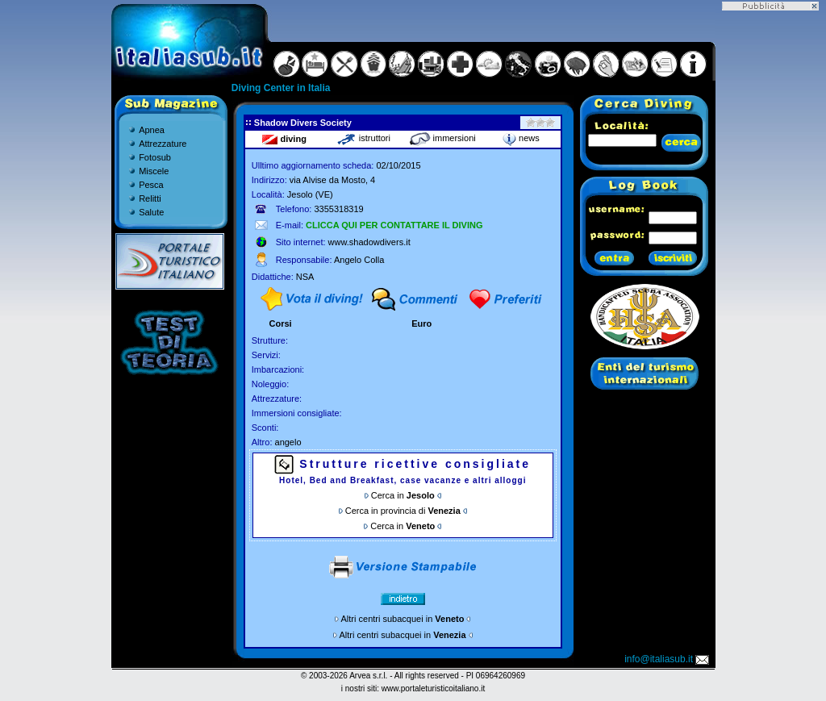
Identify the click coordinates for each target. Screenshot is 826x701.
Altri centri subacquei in (403, 619)
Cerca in (403, 495)
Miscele (154, 171)
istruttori (363, 138)
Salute (151, 212)
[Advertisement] (770, 252)
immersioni (442, 138)
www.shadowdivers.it (369, 242)
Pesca (151, 185)
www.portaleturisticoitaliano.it (433, 688)
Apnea (152, 130)
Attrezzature (162, 143)
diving (284, 139)
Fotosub (155, 157)
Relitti (150, 198)
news (521, 138)
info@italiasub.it (667, 659)
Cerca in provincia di (403, 510)
